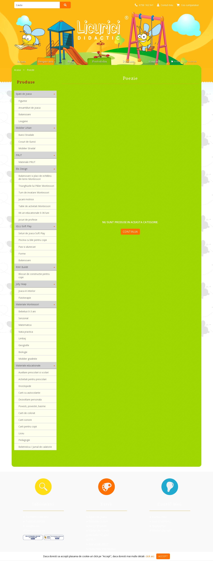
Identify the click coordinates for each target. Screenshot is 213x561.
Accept (163, 556)
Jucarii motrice (26, 199)
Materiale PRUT (26, 162)
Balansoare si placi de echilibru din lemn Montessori (34, 177)
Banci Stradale (26, 134)
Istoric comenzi (160, 521)
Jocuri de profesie (27, 219)
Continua (130, 232)
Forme (22, 253)
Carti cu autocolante (29, 392)
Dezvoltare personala (30, 399)
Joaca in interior (26, 290)
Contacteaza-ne (34, 530)
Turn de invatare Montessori (33, 192)
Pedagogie (24, 440)
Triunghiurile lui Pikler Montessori (36, 185)
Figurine (22, 100)
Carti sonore (25, 419)
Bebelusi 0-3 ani (27, 311)
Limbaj (22, 338)
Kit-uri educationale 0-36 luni (33, 212)
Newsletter (157, 526)
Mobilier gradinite (27, 358)
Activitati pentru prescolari (32, 379)
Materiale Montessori (101, 549)
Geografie (23, 345)
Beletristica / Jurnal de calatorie (35, 446)
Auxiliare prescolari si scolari (33, 372)
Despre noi (31, 526)
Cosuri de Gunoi (27, 141)
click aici (150, 556)
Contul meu (158, 517)
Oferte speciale (160, 530)
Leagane (23, 121)
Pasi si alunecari (27, 246)
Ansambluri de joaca (29, 107)
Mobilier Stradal (26, 148)
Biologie (22, 352)
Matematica (24, 324)
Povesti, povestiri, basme (32, 406)
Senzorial (23, 318)
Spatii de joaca (96, 517)
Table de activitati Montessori (34, 206)
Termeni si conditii (36, 517)
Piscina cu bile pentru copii (32, 240)
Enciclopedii (24, 386)
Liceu (21, 433)
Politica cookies (34, 521)
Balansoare (24, 114)
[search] (37, 5)
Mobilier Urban (97, 521)
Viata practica (25, 331)
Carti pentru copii (27, 426)
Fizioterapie (24, 297)
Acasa (17, 69)
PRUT (91, 540)
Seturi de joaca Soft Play (31, 233)
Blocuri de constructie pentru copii (34, 275)
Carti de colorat (26, 413)
